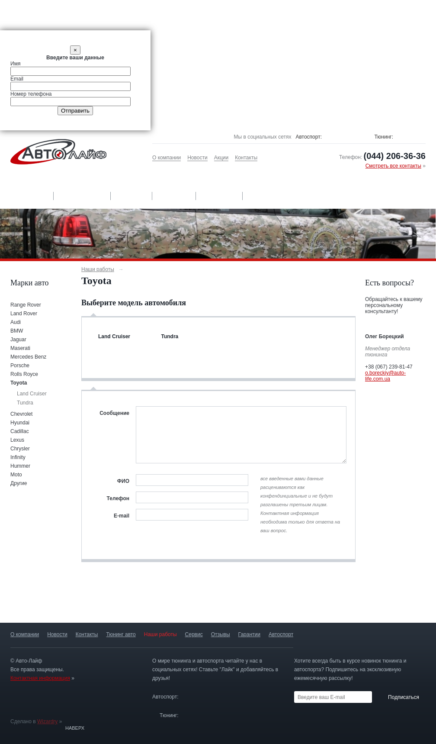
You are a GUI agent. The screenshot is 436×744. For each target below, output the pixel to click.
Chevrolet (21, 414)
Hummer (20, 466)
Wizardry (47, 721)
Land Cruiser (32, 394)
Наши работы (82, 196)
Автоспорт (268, 196)
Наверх (74, 728)
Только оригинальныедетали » (43, 605)
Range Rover (25, 305)
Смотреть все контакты (393, 166)
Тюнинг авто (26, 196)
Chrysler (20, 449)
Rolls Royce (24, 374)
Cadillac (19, 431)
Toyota (18, 383)
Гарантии (219, 196)
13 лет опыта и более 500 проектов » (304, 605)
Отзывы (174, 196)
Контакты (246, 158)
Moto (16, 475)
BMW (16, 331)
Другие (18, 483)
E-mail (121, 516)
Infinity (18, 457)
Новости (197, 158)
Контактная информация (40, 678)
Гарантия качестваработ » (130, 605)
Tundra (25, 403)
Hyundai (19, 423)
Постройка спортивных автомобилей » (391, 605)
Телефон (118, 498)
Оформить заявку (395, 394)
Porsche (19, 365)
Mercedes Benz (28, 357)
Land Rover (23, 314)
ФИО (123, 481)
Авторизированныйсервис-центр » (217, 605)
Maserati (20, 348)
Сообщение (114, 413)
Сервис (131, 196)
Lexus (17, 440)
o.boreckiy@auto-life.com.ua (385, 376)
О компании (166, 158)
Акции (221, 158)
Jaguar (18, 339)
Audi (15, 322)
